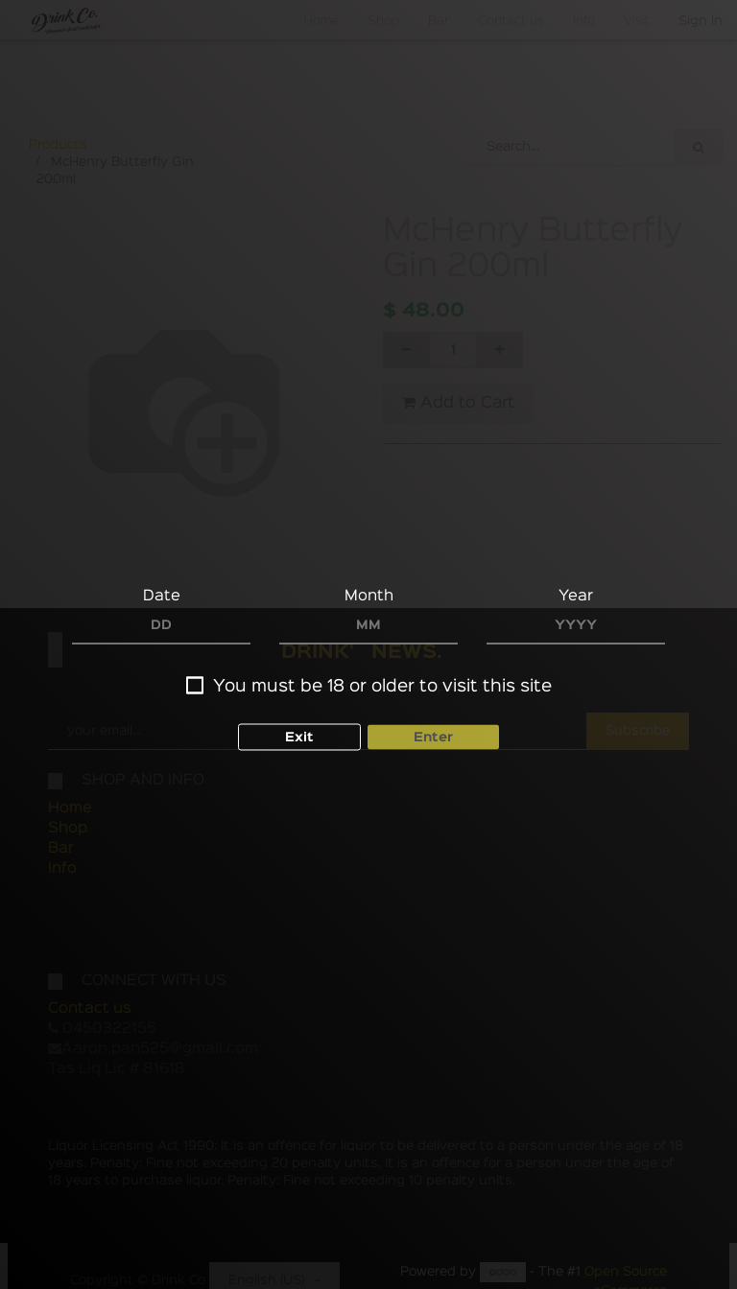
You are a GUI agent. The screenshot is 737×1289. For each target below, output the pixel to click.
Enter (433, 734)
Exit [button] (299, 734)
